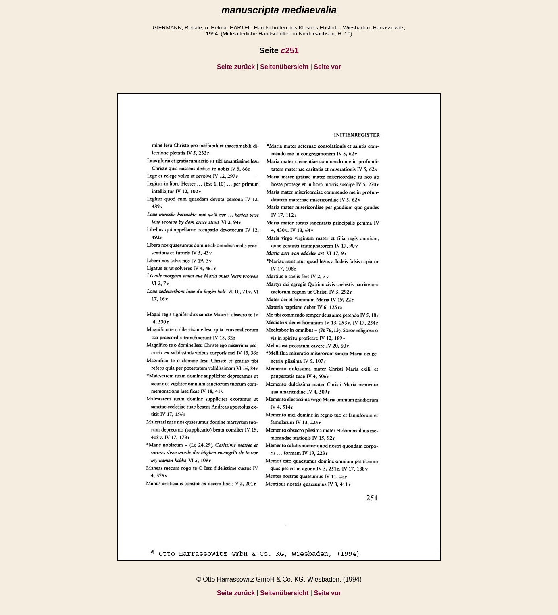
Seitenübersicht (284, 66)
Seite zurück (236, 66)
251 (290, 50)
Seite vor (327, 66)
